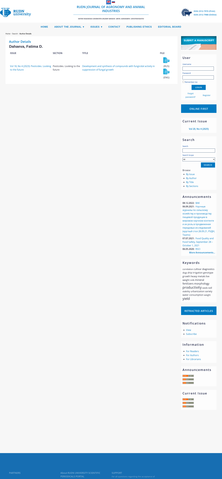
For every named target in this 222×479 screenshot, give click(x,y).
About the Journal (68, 27)
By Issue (190, 174)
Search (185, 146)
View (188, 330)
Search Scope (198, 157)
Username (186, 64)
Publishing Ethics (139, 27)
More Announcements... (202, 252)
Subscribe (191, 334)
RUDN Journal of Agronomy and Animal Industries (111, 12)
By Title (190, 182)
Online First (198, 108)
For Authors (192, 355)
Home (44, 27)
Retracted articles (198, 311)
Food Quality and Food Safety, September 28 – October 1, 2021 (198, 242)
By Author (191, 178)
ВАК (198, 203)
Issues (95, 27)
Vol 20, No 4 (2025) (199, 128)
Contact (114, 27)
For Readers (192, 351)
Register (207, 95)
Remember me (191, 82)
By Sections (192, 186)
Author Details (25, 33)
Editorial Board (169, 27)
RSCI (198, 249)
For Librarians (193, 359)
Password (186, 73)
